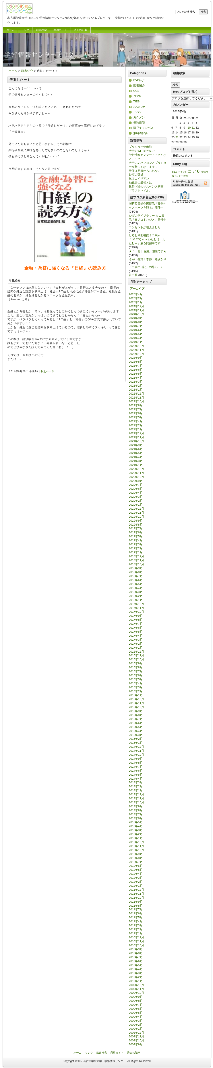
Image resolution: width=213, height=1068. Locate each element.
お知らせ (139, 106)
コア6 (137, 96)
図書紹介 (27, 70)
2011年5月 (136, 917)
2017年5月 (136, 631)
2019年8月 (136, 524)
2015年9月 (136, 711)
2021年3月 (136, 461)
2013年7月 (136, 814)
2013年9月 (136, 806)
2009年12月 (136, 985)
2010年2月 (136, 977)
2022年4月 (136, 421)
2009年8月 (136, 1000)
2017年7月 (136, 623)
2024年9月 (136, 318)
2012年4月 (136, 873)
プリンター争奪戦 (140, 147)
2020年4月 (136, 492)
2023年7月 (136, 365)
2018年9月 (136, 568)
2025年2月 (136, 298)
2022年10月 (136, 401)
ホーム (10, 29)
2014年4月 (136, 778)
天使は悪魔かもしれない (145, 170)
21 (176, 137)
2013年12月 (136, 794)
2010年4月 (136, 969)
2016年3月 (136, 687)
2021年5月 (136, 453)
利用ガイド (60, 29)
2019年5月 (136, 536)
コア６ (194, 171)
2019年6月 (136, 532)
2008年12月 (136, 1032)
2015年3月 (136, 735)
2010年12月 (136, 937)
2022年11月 (136, 397)
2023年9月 (136, 357)
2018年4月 (136, 588)
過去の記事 (80, 29)
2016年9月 (136, 663)
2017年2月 (136, 643)
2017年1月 (136, 647)
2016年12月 (136, 651)
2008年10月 (136, 1040)
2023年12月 (136, 346)
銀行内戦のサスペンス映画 (146, 186)
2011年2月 (136, 929)
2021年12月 (136, 433)
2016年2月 (136, 691)
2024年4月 (136, 338)
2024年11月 (136, 310)
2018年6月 (136, 580)
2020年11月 (136, 473)
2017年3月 (136, 639)
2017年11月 (136, 608)
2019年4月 (136, 540)
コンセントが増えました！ (146, 227)
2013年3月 (136, 830)
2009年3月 (136, 1020)
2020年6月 (136, 488)
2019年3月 (136, 544)
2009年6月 (136, 1008)
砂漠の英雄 (136, 174)
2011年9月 (136, 901)
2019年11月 (136, 512)
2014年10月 (136, 754)
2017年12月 (136, 604)
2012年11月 (136, 846)
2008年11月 (136, 1036)
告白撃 (133, 275)
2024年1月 (136, 342)
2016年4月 (136, 683)
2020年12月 (136, 469)
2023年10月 (136, 354)
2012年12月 (136, 842)
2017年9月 (136, 615)
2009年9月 (136, 996)
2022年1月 (136, 429)
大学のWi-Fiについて (142, 151)
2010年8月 (136, 953)
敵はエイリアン (139, 178)
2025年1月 (136, 302)
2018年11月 (136, 560)
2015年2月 (136, 738)
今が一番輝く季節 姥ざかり (147, 259)
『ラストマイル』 (140, 190)
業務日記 (139, 122)
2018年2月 (136, 596)
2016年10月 (136, 659)
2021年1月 (136, 465)
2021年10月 (136, 441)
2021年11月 (136, 437)
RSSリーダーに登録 (190, 183)
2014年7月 (136, 766)
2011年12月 (136, 889)
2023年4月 (136, 377)
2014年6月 (136, 770)
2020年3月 (136, 496)
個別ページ (47, 371)
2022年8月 (136, 405)
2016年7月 (136, 671)
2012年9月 (136, 854)
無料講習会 (140, 133)
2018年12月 (136, 556)
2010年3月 (136, 973)
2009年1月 (136, 1028)
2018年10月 (136, 564)
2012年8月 (136, 858)
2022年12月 (136, 393)
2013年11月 (136, 798)
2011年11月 (136, 893)
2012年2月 (136, 881)
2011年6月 (136, 913)
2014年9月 (136, 758)
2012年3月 (136, 877)
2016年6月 (136, 675)
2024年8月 (136, 322)
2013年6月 (136, 818)
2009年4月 (136, 1016)
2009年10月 (136, 992)
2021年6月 (136, 449)
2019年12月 (136, 508)
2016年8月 (136, 667)
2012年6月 (136, 865)
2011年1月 (136, 933)
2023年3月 (136, 381)
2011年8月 (136, 905)
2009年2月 (136, 1024)
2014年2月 (136, 786)
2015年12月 (136, 699)
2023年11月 (136, 350)
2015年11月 (136, 703)
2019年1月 (136, 552)
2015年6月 (136, 723)
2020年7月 (136, 484)
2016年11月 (136, 655)
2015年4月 (136, 731)
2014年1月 (136, 790)
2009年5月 (136, 1012)
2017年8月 (136, 619)
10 (189, 127)
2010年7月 (136, 957)
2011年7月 (136, 909)
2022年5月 (136, 417)
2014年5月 (136, 774)
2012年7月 (136, 862)
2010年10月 (136, 945)
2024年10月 (136, 314)
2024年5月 (136, 334)
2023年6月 (136, 369)
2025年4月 (136, 294)
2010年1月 (136, 981)
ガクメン (139, 117)
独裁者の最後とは (140, 182)
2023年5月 (136, 373)
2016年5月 (136, 679)
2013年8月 (136, 810)
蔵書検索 (41, 29)
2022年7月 (136, 409)
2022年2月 (136, 425)
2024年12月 (136, 306)
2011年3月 (136, 925)
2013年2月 (136, 834)
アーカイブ (137, 288)
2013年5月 (136, 822)
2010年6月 (136, 961)
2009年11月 (136, 989)
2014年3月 (136, 782)
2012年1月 (136, 885)
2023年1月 (136, 389)
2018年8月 (136, 572)
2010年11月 (136, 941)
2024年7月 (136, 326)
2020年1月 (136, 504)
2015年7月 (136, 719)
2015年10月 (136, 707)
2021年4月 (136, 457)
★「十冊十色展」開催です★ (147, 251)
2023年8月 (136, 361)
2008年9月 (136, 1044)
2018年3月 (136, 592)
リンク (25, 29)
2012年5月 (136, 869)
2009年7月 (136, 1004)
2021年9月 (136, 445)
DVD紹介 (139, 80)
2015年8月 (136, 715)
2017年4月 (136, 635)
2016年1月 (136, 695)
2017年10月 (136, 611)
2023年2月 (136, 385)
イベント (139, 112)
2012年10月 (136, 850)
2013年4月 (136, 826)
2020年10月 (136, 477)
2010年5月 (136, 965)
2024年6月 (136, 330)
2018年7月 (136, 576)
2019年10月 (136, 516)
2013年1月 (136, 838)
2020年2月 (136, 500)
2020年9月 (136, 481)
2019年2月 (136, 548)
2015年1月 (136, 742)
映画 (186, 176)
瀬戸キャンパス (143, 127)
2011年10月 (136, 897)
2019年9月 (136, 520)
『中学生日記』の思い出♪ (145, 267)
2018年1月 (136, 600)
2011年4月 (136, 921)
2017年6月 (136, 627)
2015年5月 (136, 727)
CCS (136, 90)
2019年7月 (136, 528)
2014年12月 (136, 746)
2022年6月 (136, 413)
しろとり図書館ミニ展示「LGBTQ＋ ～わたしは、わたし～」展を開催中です (147, 239)
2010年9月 (136, 949)
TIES (136, 101)
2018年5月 (136, 584)
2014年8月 (136, 762)
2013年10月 (136, 802)
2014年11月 (136, 750)
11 (193, 127)
